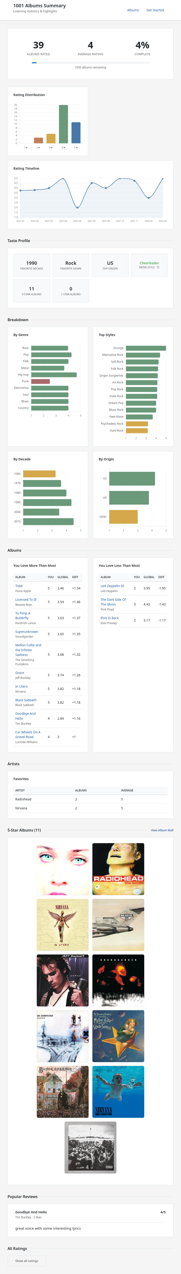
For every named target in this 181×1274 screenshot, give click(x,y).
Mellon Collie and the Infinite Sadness (28, 650)
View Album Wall (162, 830)
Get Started (155, 10)
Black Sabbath (26, 700)
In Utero (21, 686)
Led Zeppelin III (112, 586)
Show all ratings (26, 1261)
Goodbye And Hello (31, 1212)
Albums (133, 10)
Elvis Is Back (110, 618)
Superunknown (26, 631)
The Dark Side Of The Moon (113, 601)
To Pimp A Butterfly (22, 615)
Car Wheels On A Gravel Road (28, 734)
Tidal (19, 586)
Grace (19, 672)
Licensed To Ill (25, 599)
